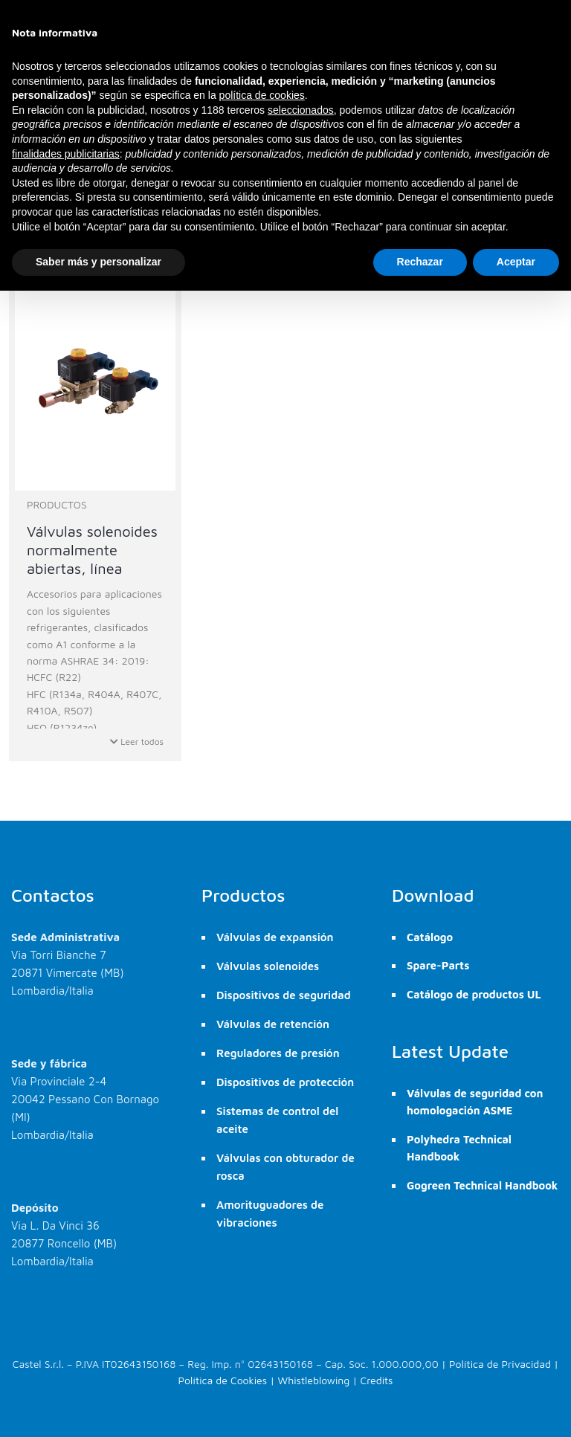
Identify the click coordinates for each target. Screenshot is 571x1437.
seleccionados (301, 110)
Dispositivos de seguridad (283, 995)
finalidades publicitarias (66, 154)
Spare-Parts (438, 965)
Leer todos (137, 741)
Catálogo (430, 937)
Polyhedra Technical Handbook (459, 1148)
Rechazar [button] (420, 262)
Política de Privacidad (500, 1363)
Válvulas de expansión (275, 937)
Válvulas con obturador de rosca (285, 1167)
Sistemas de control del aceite (277, 1120)
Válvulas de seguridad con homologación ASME (475, 1102)
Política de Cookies (223, 1380)
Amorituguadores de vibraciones (269, 1213)
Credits (377, 1380)
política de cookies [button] (262, 95)
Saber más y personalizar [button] (98, 262)
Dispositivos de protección (285, 1082)
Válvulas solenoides (267, 966)
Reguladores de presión (278, 1053)
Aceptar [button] (516, 262)
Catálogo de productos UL (474, 994)
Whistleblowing (313, 1380)
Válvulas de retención (272, 1024)
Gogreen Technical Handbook (482, 1185)
